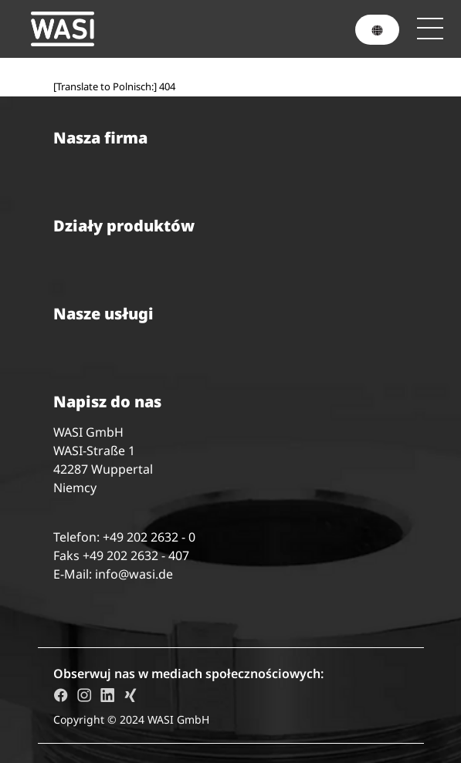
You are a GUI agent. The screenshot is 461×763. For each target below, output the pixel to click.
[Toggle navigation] (430, 28)
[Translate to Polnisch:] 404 (114, 86)
